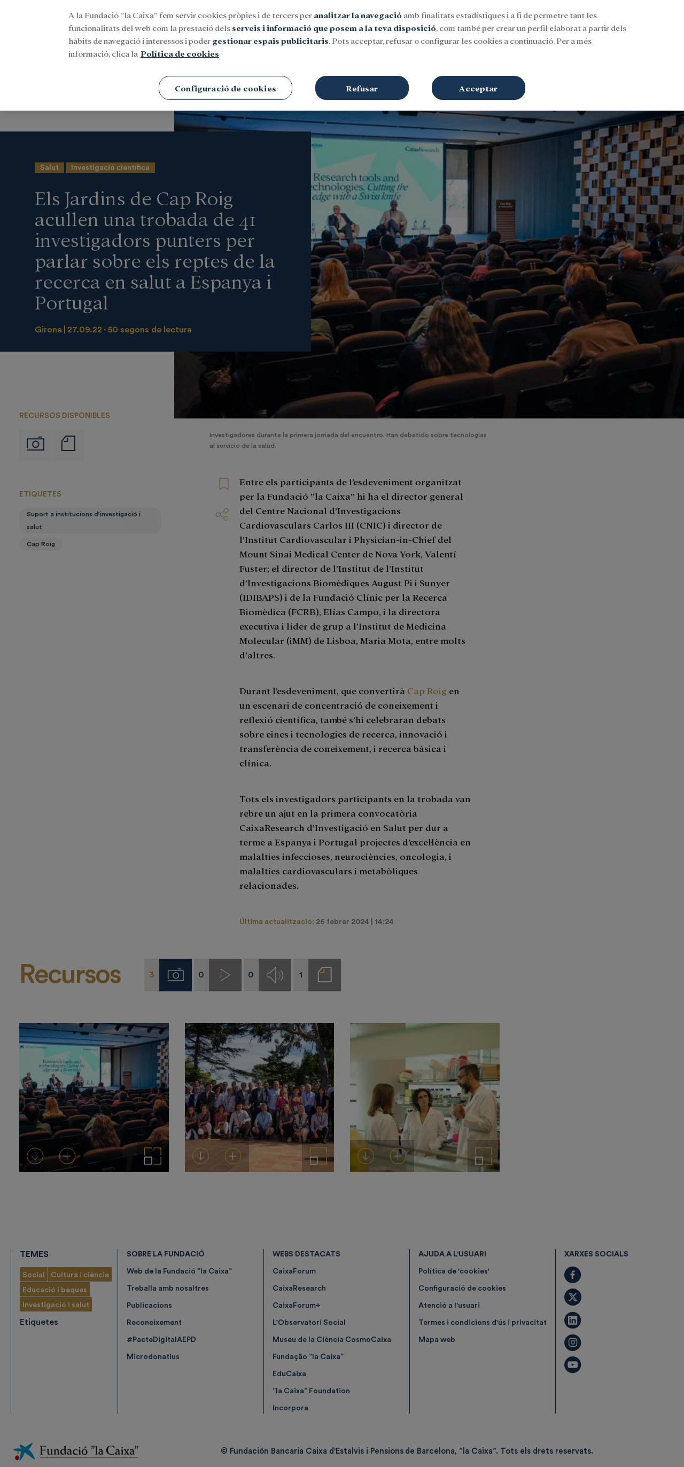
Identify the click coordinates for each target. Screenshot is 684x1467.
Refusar (362, 79)
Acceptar (478, 79)
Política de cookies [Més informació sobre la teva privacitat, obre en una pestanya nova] (180, 45)
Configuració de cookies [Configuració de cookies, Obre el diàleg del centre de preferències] (225, 79)
